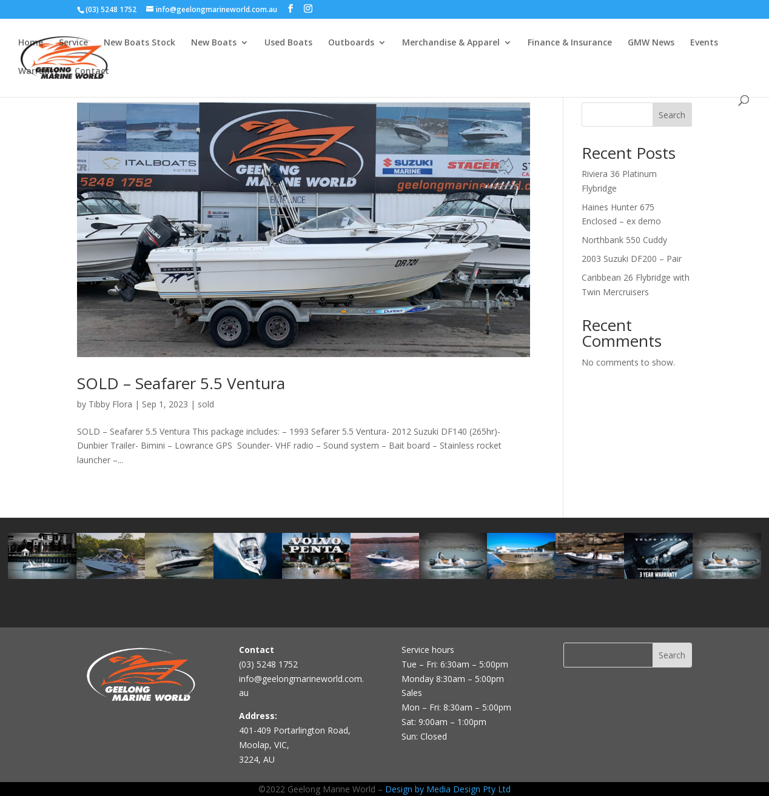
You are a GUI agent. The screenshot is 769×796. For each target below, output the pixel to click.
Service (73, 43)
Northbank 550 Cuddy (624, 240)
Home (30, 43)
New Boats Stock (139, 43)
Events (704, 43)
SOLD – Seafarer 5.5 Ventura (181, 383)
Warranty (38, 71)
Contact (92, 71)
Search (672, 115)
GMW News (651, 43)
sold (206, 404)
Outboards (351, 43)
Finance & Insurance (570, 43)
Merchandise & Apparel (451, 43)
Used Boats (288, 43)
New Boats (214, 43)
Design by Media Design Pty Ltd (448, 789)
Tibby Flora (110, 404)
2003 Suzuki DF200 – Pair (632, 258)
